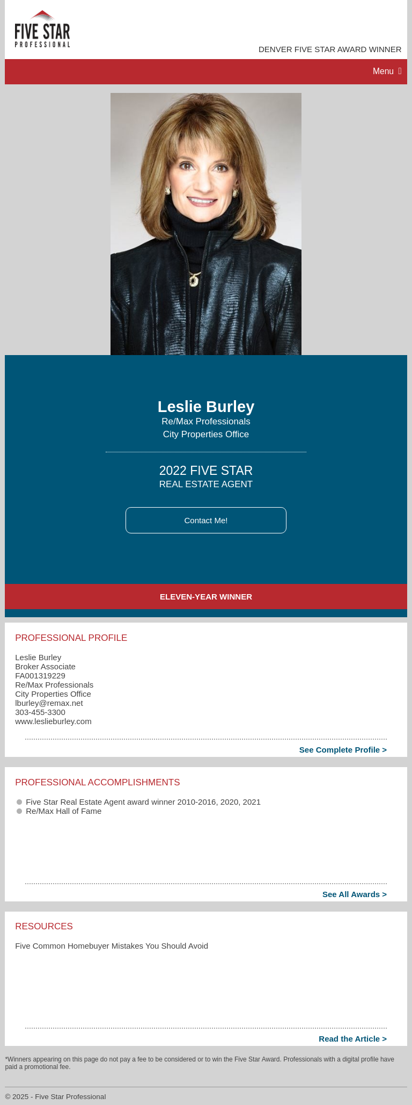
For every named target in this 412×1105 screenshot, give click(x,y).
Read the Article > (353, 1038)
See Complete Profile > (343, 749)
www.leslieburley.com (53, 721)
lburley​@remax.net (49, 702)
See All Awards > (354, 894)
